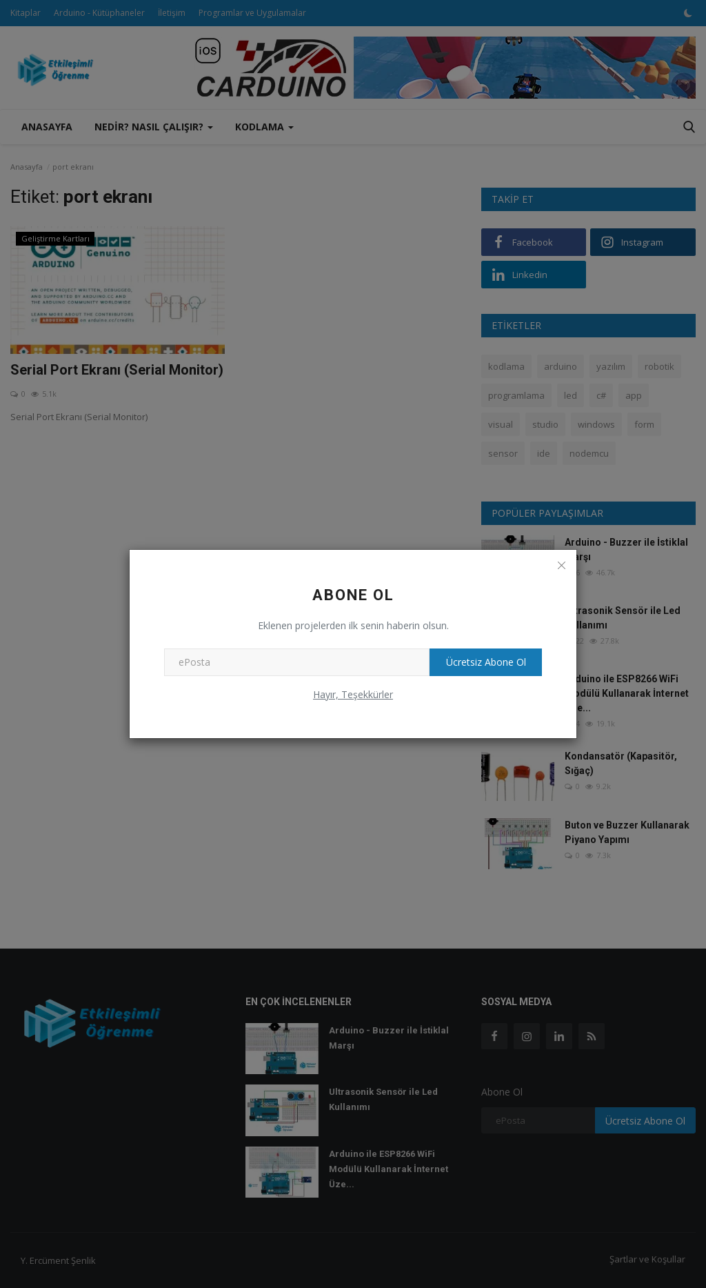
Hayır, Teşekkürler (353, 694)
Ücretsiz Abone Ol (481, 661)
